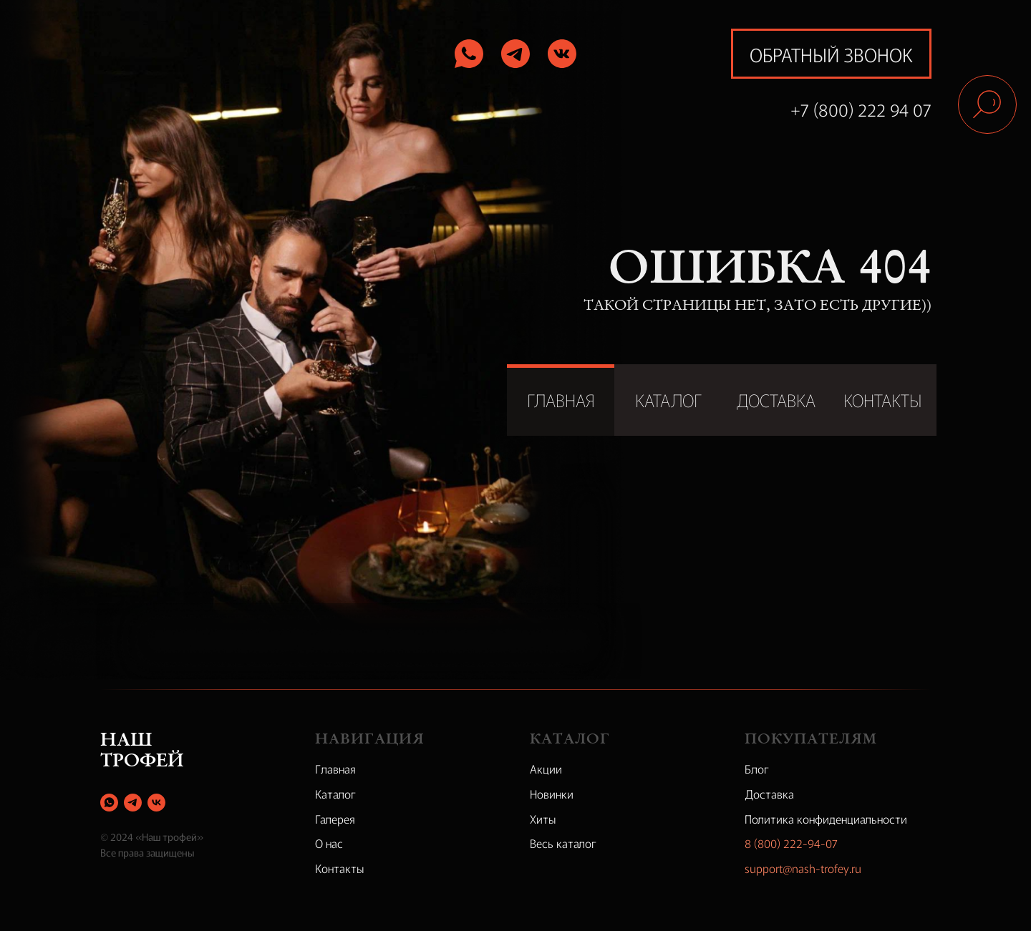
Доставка (769, 793)
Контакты (339, 868)
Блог (757, 768)
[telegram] (133, 802)
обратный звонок (831, 54)
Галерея (335, 818)
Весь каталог (563, 843)
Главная (335, 768)
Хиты (543, 818)
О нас (329, 843)
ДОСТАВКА (775, 399)
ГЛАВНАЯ (561, 399)
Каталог (335, 793)
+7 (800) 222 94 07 (860, 109)
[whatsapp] (109, 802)
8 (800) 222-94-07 (791, 843)
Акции (546, 768)
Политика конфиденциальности (826, 818)
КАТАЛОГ (668, 399)
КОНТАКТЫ (882, 399)
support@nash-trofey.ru (803, 868)
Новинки (551, 793)
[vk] (156, 802)
